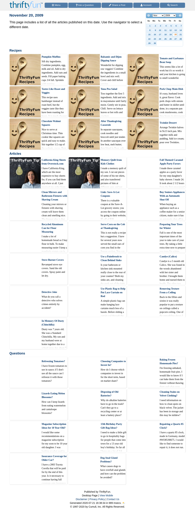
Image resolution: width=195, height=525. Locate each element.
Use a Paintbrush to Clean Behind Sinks (111, 258)
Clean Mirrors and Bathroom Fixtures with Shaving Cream (54, 196)
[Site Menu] (56, 5)
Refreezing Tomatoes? (53, 361)
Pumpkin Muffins (51, 56)
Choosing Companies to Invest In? (113, 363)
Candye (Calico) (168, 256)
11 (165, 30)
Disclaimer (81, 499)
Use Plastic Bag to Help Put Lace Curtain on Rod (113, 292)
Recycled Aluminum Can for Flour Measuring (52, 228)
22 (149, 39)
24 (160, 39)
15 (149, 34)
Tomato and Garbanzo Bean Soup (172, 60)
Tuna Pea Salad (109, 89)
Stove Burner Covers (53, 260)
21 (181, 34)
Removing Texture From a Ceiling (169, 290)
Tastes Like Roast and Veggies (53, 91)
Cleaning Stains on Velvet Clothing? (170, 394)
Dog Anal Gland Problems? (108, 460)
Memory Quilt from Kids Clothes (111, 162)
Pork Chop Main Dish (171, 89)
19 (170, 34)
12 (170, 30)
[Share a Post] (117, 5)
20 (176, 34)
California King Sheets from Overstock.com (54, 162)
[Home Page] (26, 2)
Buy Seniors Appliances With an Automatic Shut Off (172, 196)
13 (176, 30)
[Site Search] (172, 5)
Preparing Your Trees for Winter (171, 226)
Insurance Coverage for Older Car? (54, 458)
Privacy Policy (97, 499)
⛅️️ (123, 503)
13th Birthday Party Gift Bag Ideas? (111, 426)
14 (181, 30)
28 (181, 39)
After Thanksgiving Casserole (111, 123)
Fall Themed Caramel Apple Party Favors (171, 162)
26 (170, 39)
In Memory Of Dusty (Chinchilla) (53, 323)
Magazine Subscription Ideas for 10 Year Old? (54, 426)
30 (155, 43)
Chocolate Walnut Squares (51, 123)
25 (165, 39)
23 (155, 39)
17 (160, 34)
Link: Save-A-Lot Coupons (110, 194)
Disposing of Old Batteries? (109, 394)
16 (155, 34)
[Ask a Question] (84, 5)
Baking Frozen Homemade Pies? (169, 361)
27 (176, 39)
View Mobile (106, 495)
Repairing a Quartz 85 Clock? (171, 426)
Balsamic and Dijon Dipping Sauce (111, 58)
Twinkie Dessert (168, 122)
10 (160, 30)
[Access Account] (146, 5)
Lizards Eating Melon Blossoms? (53, 395)
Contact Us (113, 499)
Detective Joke (49, 292)
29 (149, 43)
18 (165, 34)
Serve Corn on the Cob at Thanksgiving (113, 226)
